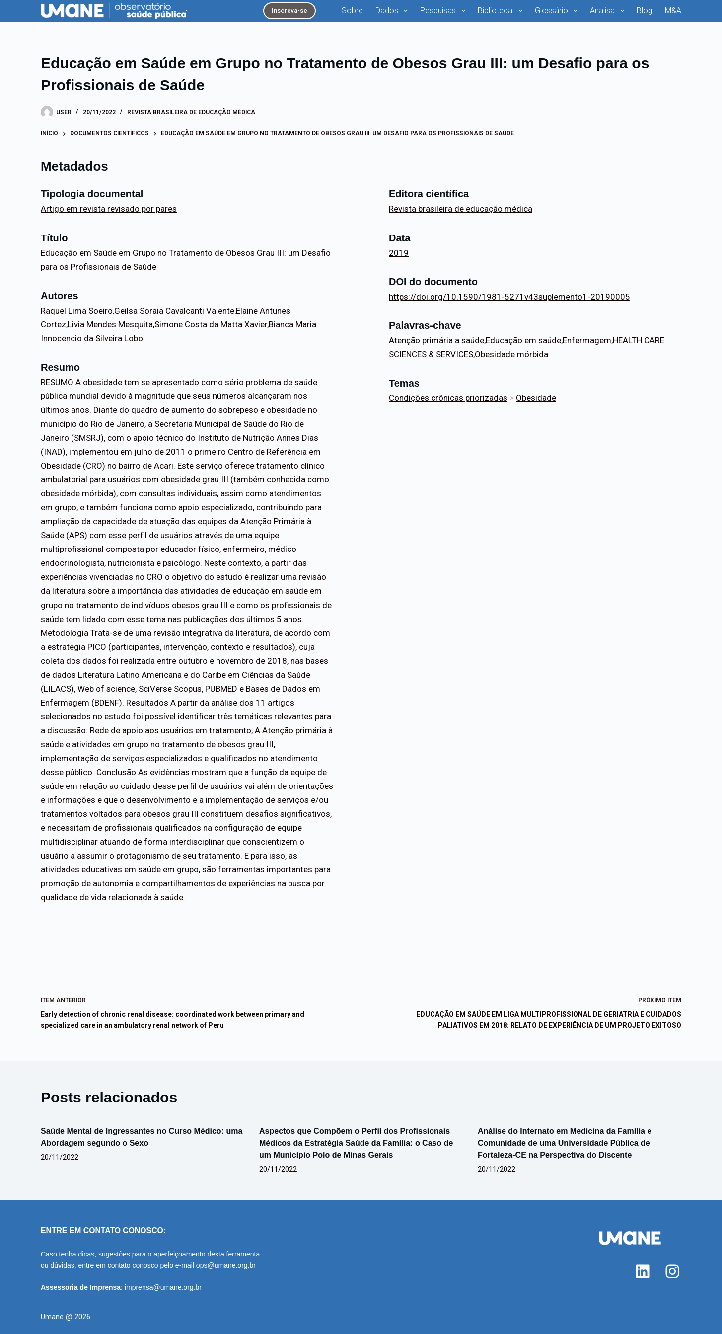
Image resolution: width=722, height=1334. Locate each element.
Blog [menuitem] (644, 10)
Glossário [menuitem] (558, 11)
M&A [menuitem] (673, 10)
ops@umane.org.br (226, 1265)
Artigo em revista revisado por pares (109, 209)
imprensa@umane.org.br (163, 1287)
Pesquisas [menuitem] (444, 11)
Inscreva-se (289, 10)
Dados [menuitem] (393, 11)
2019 (399, 253)
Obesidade (536, 398)
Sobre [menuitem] (352, 10)
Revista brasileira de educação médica (191, 112)
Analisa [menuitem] (609, 11)
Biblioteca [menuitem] (502, 11)
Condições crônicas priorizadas (448, 398)
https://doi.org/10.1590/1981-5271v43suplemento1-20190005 (509, 297)
